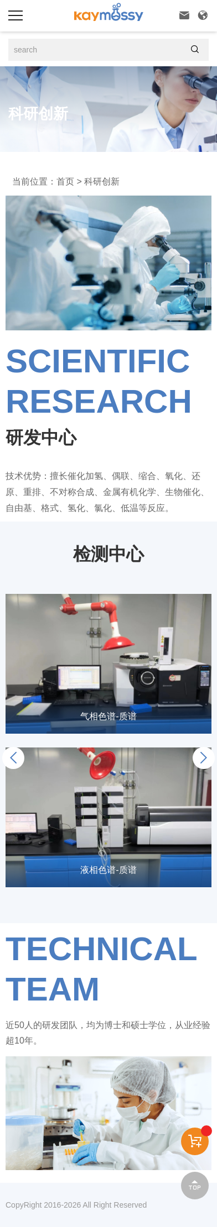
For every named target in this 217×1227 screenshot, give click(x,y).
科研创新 (102, 181)
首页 (65, 181)
